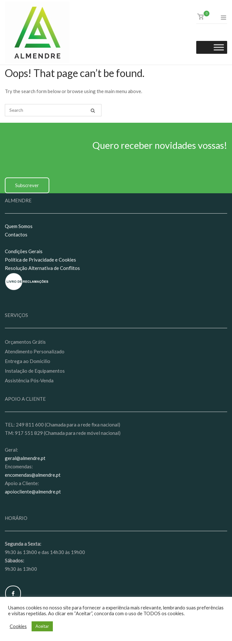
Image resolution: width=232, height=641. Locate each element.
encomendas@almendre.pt (33, 475)
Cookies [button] (18, 626)
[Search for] (53, 110)
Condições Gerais (24, 251)
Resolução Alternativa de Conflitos (42, 268)
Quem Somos (19, 226)
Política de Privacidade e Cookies (40, 260)
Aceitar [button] (42, 626)
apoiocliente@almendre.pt (33, 491)
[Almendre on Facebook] (13, 593)
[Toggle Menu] (219, 47)
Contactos (16, 234)
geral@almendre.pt (25, 458)
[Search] (93, 110)
